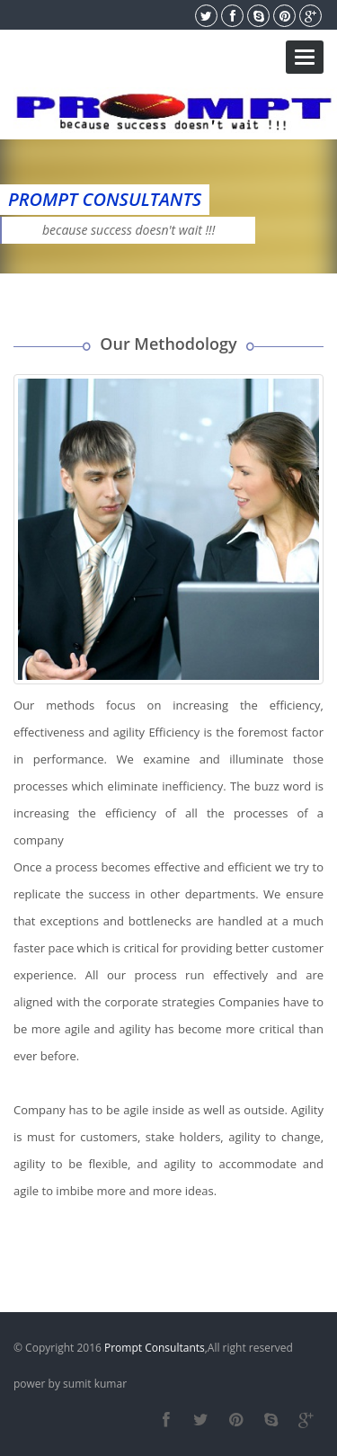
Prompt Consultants (154, 1347)
